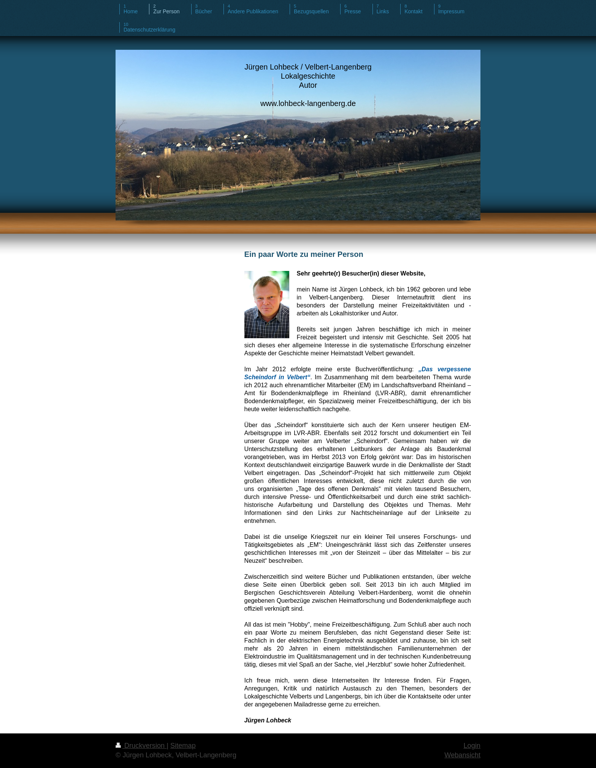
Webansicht (462, 755)
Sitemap (183, 745)
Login (471, 745)
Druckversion (141, 745)
